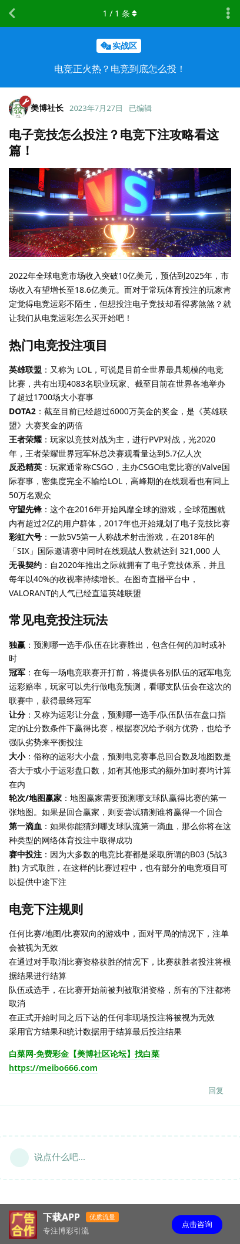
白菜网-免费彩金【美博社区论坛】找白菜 (84, 1053)
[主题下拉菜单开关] (228, 13)
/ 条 (120, 13)
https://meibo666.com (53, 1067)
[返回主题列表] (12, 13)
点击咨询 (197, 1224)
